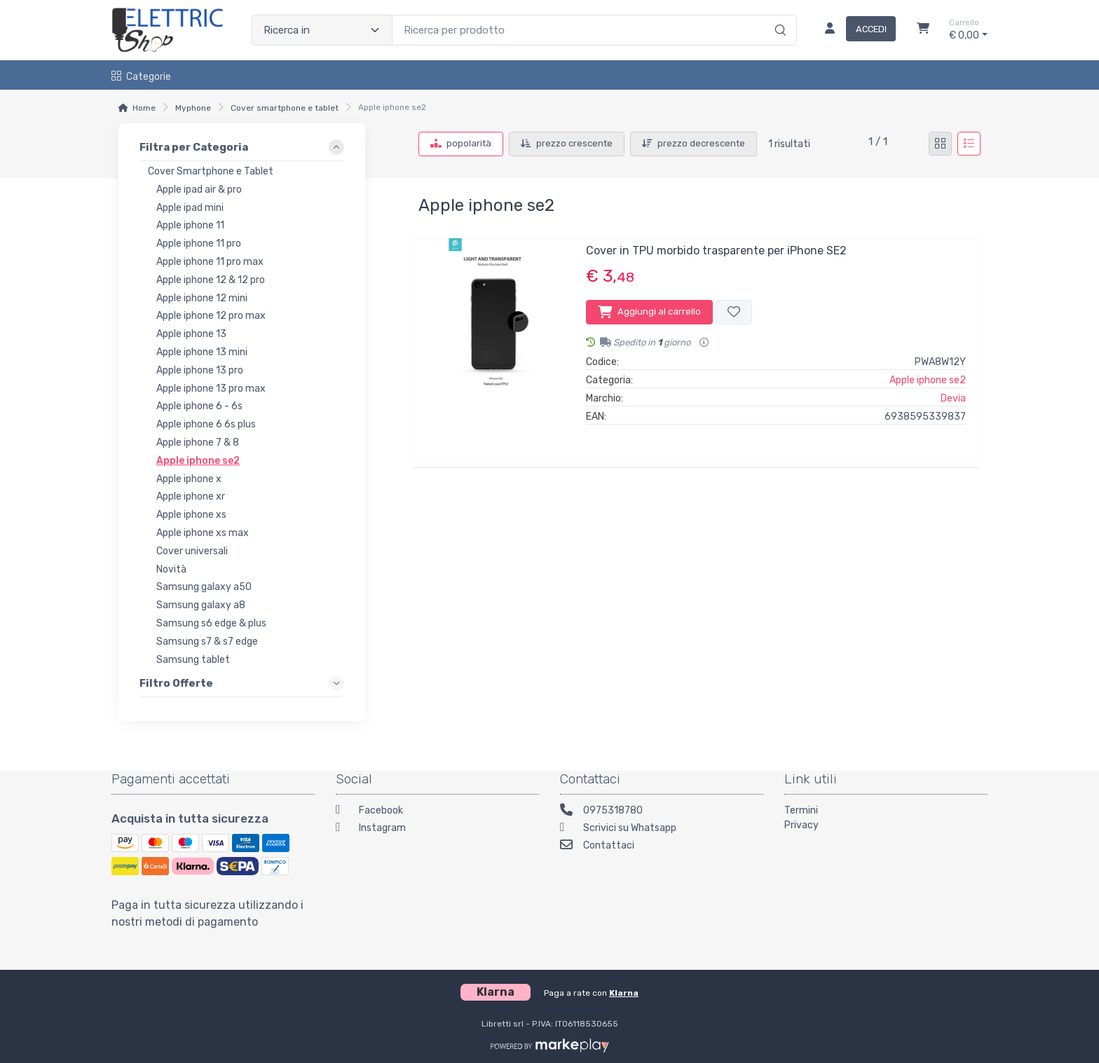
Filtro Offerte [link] (176, 682)
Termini (801, 810)
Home (144, 108)
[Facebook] (437, 812)
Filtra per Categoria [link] (193, 147)
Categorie (141, 77)
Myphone (193, 108)
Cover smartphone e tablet (285, 108)
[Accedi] (855, 30)
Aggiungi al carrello (649, 312)
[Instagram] (437, 829)
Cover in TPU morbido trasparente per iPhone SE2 (716, 250)
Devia (953, 398)
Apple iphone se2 (927, 380)
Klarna (624, 993)
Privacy (801, 825)
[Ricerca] (778, 15)
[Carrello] (923, 30)
